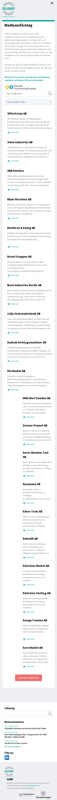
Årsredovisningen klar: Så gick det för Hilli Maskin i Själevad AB (26, 735)
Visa (15, 132)
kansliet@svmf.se (33, 785)
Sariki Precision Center (16, 743)
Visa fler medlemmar (28, 677)
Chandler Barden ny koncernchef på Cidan (25, 728)
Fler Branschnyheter (13, 746)
